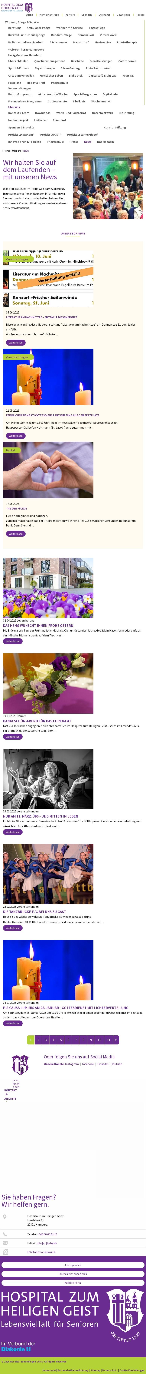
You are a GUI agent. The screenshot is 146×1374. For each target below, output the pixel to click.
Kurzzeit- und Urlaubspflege (26, 35)
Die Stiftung (126, 113)
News (87, 142)
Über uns (14, 107)
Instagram (72, 1064)
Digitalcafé (110, 94)
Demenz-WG (86, 35)
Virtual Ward (108, 35)
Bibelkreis (79, 101)
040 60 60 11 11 (48, 1234)
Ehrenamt (104, 14)
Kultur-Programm (20, 94)
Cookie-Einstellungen (131, 1370)
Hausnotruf (81, 42)
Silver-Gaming (70, 68)
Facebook (88, 1064)
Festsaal (128, 75)
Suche (29, 14)
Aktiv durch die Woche (52, 94)
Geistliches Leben (51, 75)
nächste (116, 1039)
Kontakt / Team (18, 113)
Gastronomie (127, 61)
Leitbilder (40, 120)
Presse (140, 14)
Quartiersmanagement (49, 61)
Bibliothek (76, 75)
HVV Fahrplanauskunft (41, 1252)
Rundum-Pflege (61, 35)
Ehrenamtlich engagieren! (73, 1274)
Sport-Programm (85, 94)
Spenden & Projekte (21, 127)
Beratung (14, 28)
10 (99, 1040)
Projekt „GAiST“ (50, 134)
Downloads (123, 14)
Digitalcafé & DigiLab (102, 75)
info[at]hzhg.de (47, 1243)
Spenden (87, 14)
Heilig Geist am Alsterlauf (24, 55)
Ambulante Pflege (38, 28)
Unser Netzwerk (102, 113)
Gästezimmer (58, 42)
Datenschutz (110, 1370)
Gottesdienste (57, 101)
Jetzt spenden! (73, 1265)
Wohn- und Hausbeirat (71, 113)
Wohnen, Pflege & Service (22, 22)
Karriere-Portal (73, 1282)
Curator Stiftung (115, 127)
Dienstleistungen (101, 61)
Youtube (117, 1064)
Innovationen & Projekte (24, 142)
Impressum (49, 1370)
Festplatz (14, 83)
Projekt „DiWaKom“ (21, 134)
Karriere (70, 14)
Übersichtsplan (18, 61)
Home (7, 150)
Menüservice (103, 42)
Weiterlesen (16, 342)
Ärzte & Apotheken (98, 68)
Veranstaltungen (19, 88)
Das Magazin (105, 142)
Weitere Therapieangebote (26, 49)
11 (108, 1040)
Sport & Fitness (18, 68)
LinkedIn (103, 1064)
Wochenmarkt (100, 101)
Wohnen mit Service (69, 28)
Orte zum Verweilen (21, 75)
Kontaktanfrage (49, 14)
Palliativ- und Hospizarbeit (26, 42)
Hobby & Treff (36, 83)
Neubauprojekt (18, 120)
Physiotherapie (127, 42)
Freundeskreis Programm (25, 101)
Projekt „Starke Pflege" (82, 134)
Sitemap (95, 1370)
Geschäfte (77, 61)
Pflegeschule (59, 83)
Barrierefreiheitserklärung (73, 1370)
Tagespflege (97, 28)
